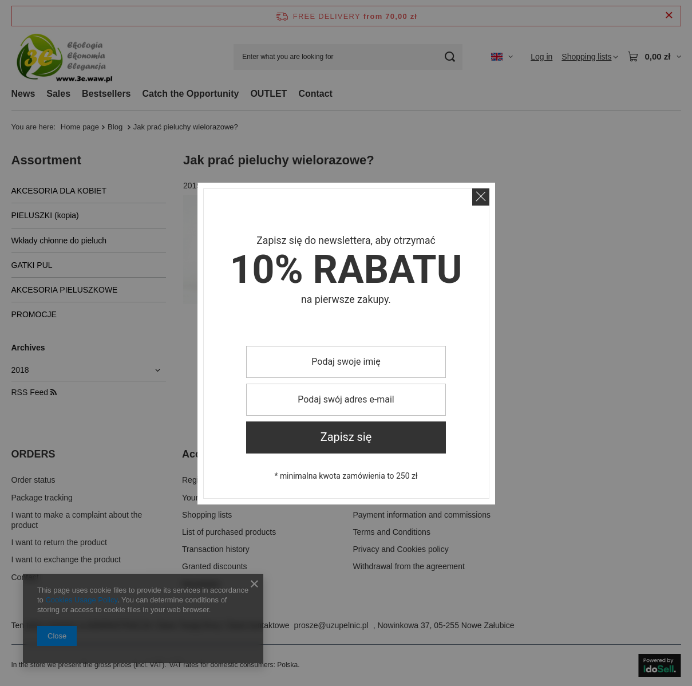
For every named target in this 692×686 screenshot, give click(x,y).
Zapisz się (346, 437)
